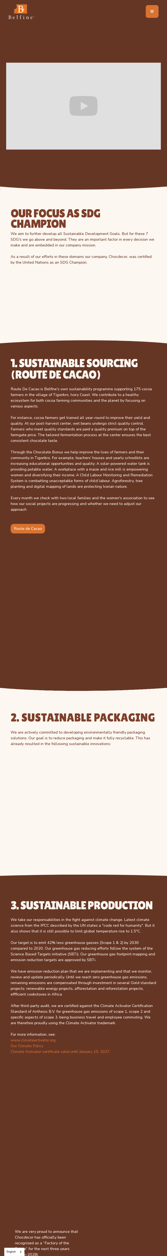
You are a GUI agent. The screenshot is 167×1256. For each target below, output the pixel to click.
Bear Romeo (21, 1191)
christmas (68, 1206)
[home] (21, 11)
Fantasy (17, 1230)
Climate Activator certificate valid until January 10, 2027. (60, 745)
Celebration (21, 1199)
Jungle (16, 1214)
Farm (15, 1222)
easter (65, 1222)
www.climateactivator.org (33, 734)
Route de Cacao (28, 455)
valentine (68, 1230)
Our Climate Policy (27, 739)
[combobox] (14, 1252)
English (11, 1252)
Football (67, 1199)
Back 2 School (72, 1191)
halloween (69, 1214)
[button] (152, 11)
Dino (14, 1206)
